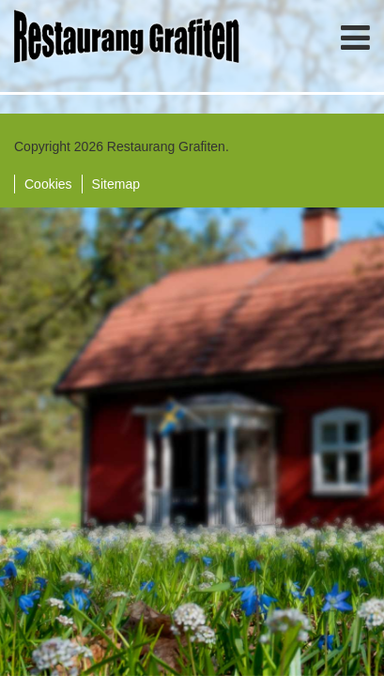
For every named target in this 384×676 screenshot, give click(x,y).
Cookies (48, 184)
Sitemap (116, 184)
